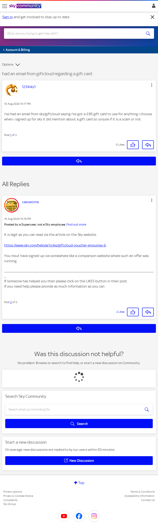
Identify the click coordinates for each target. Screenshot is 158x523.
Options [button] (7, 64)
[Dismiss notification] (152, 17)
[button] (152, 85)
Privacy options (12, 491)
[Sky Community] (25, 6)
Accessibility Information (139, 495)
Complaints (10, 500)
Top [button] (81, 483)
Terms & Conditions (143, 491)
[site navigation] (4, 6)
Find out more (76, 224)
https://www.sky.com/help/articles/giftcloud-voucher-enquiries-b (55, 245)
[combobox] (71, 33)
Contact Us (148, 500)
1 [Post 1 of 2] (10, 135)
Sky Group (9, 504)
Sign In (153, 7)
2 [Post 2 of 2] (11, 302)
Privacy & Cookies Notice (18, 495)
